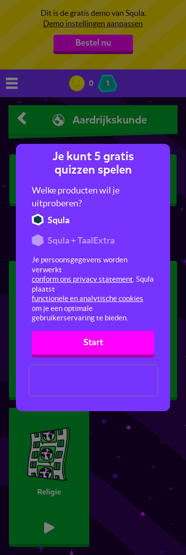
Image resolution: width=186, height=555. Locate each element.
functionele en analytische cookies (87, 298)
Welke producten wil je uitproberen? (76, 196)
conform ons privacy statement (82, 279)
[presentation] (93, 380)
